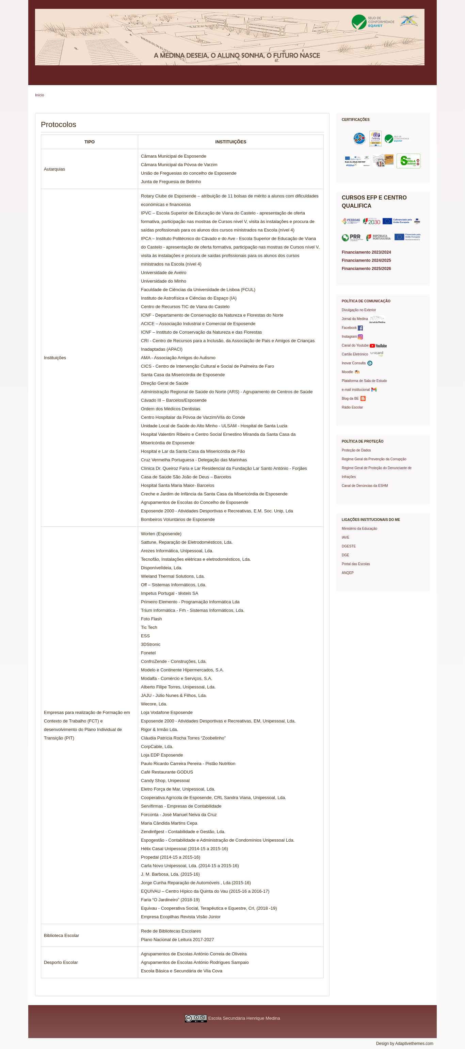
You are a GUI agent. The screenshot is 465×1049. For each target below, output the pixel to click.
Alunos (145, 80)
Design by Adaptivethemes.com (404, 1043)
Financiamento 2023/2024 (366, 252)
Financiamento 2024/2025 (366, 260)
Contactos (362, 80)
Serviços (205, 80)
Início (39, 95)
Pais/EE (119, 80)
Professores (174, 80)
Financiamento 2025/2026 (366, 268)
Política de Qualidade (81, 80)
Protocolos (304, 80)
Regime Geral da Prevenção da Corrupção (374, 459)
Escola (44, 80)
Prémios (333, 80)
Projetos (275, 80)
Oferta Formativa (240, 80)
